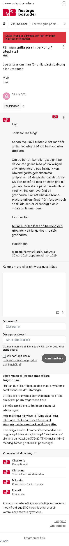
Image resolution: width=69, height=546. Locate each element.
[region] (34, 78)
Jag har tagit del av (20, 360)
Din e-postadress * (15, 334)
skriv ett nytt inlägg (43, 266)
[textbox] (34, 290)
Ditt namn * (10, 321)
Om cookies (58, 526)
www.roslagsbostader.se (18, 3)
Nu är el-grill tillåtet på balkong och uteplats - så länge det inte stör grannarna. (37, 230)
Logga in (60, 521)
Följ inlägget (12, 105)
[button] (57, 312)
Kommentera (54, 358)
